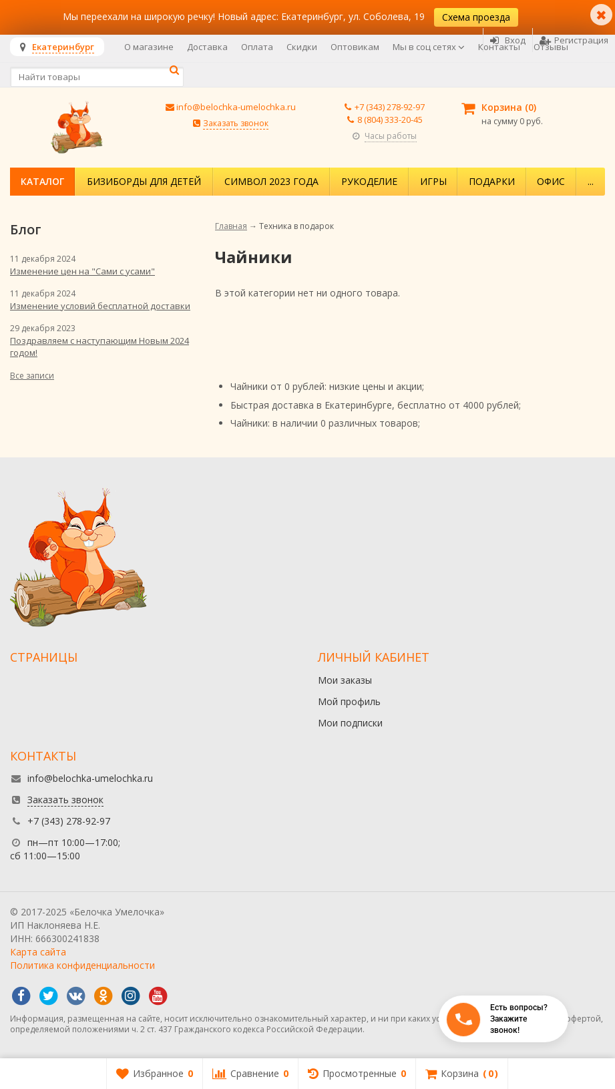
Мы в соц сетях (429, 47)
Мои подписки (350, 722)
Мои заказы (345, 680)
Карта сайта (38, 951)
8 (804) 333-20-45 (390, 120)
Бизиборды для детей (144, 181)
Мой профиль (349, 701)
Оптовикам (355, 47)
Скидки (301, 47)
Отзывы (551, 47)
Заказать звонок (235, 123)
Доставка (207, 47)
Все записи (32, 375)
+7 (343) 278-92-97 (390, 107)
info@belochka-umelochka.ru (236, 107)
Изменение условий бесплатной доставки (100, 306)
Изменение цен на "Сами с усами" (82, 271)
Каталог (42, 181)
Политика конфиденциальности (82, 965)
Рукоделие (369, 181)
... (591, 181)
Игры (433, 181)
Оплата (257, 47)
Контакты (499, 47)
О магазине (149, 47)
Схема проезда (476, 17)
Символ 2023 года (271, 181)
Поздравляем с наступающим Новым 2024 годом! (99, 347)
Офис (551, 181)
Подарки (492, 181)
